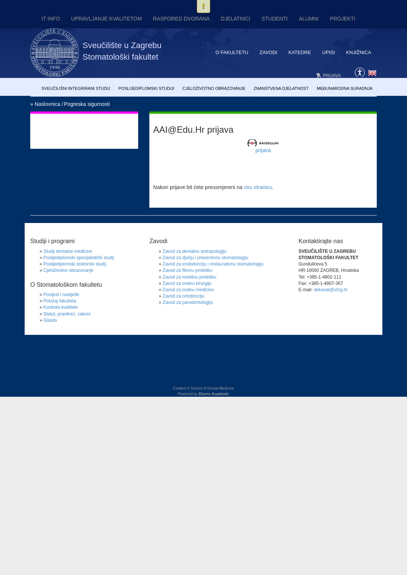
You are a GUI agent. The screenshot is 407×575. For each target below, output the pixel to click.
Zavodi (268, 52)
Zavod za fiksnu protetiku (187, 270)
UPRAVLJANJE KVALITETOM (106, 19)
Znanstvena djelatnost (281, 88)
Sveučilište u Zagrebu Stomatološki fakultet (122, 51)
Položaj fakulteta (59, 301)
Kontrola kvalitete (60, 307)
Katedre (299, 52)
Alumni (309, 19)
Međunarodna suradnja (344, 88)
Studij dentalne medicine (67, 251)
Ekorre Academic (214, 394)
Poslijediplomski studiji (146, 88)
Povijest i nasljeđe (61, 294)
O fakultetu (231, 52)
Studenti (274, 19)
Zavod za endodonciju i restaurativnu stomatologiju (212, 264)
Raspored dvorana (181, 19)
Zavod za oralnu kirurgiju (186, 283)
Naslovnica (47, 104)
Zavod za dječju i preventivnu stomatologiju (205, 257)
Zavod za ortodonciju (183, 296)
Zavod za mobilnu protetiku (189, 277)
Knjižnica (358, 52)
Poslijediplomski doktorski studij (74, 264)
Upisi (328, 52)
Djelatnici (235, 19)
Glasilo (50, 320)
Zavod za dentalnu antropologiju (194, 251)
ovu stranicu (258, 187)
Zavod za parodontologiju (187, 302)
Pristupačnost (360, 71)
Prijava (332, 75)
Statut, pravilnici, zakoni (66, 314)
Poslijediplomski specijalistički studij (78, 257)
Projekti (342, 19)
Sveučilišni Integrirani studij (75, 88)
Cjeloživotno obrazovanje (214, 88)
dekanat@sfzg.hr (331, 289)
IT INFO (50, 19)
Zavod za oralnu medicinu (188, 289)
